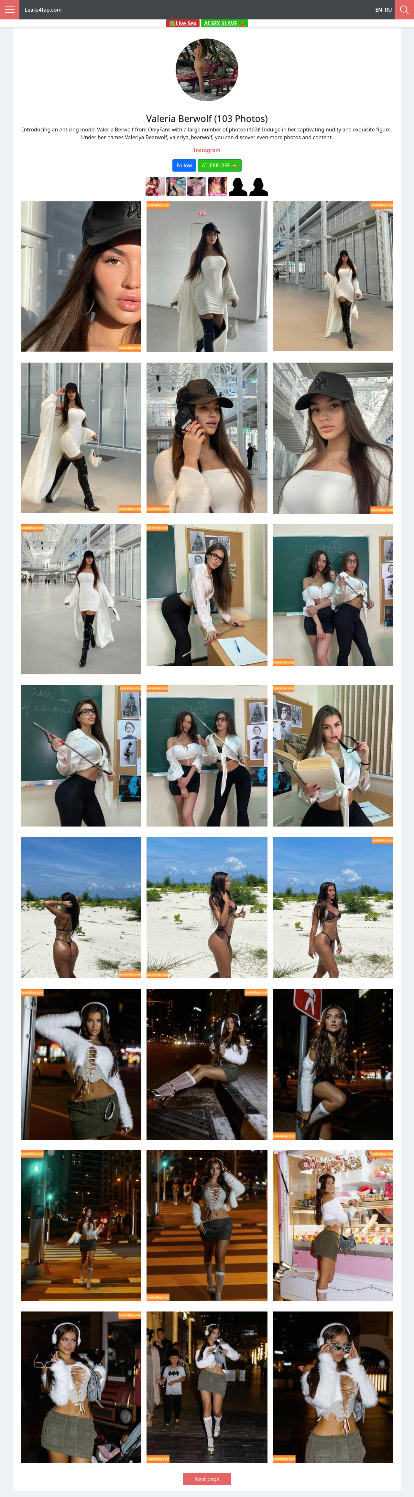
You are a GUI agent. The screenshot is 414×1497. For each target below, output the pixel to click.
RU (388, 9)
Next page (207, 1479)
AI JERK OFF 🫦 (219, 165)
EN (378, 9)
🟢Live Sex (182, 23)
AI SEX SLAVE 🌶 (224, 23)
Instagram (206, 150)
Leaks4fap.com (43, 9)
